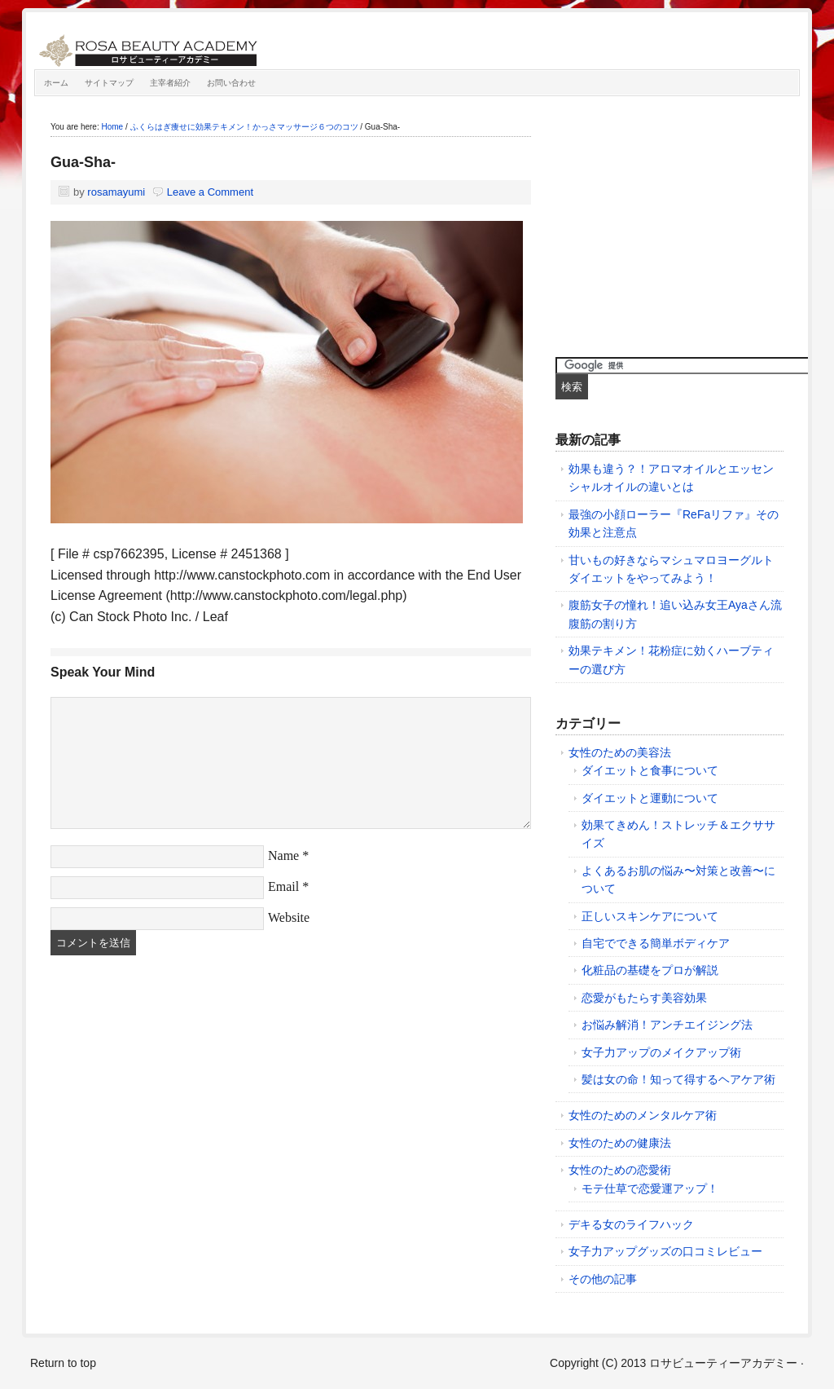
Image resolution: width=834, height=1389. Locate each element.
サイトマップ (109, 82)
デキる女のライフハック (631, 1224)
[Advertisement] (677, 222)
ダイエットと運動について (650, 798)
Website (288, 917)
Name (283, 855)
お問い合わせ (231, 82)
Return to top (63, 1362)
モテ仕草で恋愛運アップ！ (650, 1188)
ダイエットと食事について (650, 770)
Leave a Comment (210, 192)
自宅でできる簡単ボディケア (656, 943)
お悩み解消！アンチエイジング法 (667, 1024)
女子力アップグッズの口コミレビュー (665, 1251)
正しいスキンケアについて (650, 916)
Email (283, 886)
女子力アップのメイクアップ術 (661, 1052)
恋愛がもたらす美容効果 (644, 997)
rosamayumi (116, 192)
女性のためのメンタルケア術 (642, 1115)
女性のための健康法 (619, 1142)
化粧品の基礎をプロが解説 (650, 970)
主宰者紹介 (170, 82)
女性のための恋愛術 (619, 1169)
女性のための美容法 (619, 752)
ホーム (56, 82)
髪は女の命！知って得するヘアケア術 (678, 1079)
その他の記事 (602, 1278)
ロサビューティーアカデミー (217, 44)
